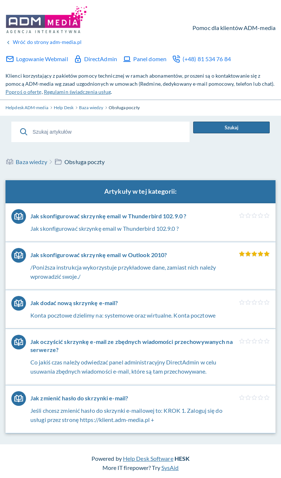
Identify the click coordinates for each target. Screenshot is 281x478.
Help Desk (46, 19)
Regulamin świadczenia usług (77, 92)
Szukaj (232, 127)
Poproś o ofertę (23, 92)
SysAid (170, 467)
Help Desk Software (148, 458)
